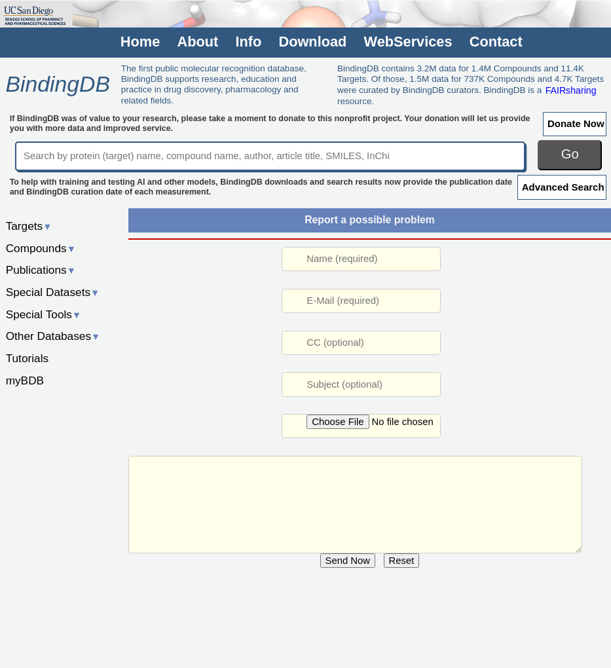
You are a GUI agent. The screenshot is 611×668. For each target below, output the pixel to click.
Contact (496, 41)
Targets (29, 225)
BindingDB (57, 83)
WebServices (408, 41)
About (197, 41)
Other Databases (53, 336)
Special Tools (44, 314)
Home (140, 41)
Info (248, 41)
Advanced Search (563, 187)
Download (312, 41)
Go (570, 154)
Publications (41, 269)
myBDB (25, 380)
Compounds (41, 248)
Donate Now (575, 123)
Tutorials (27, 358)
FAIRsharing (571, 89)
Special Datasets (53, 292)
